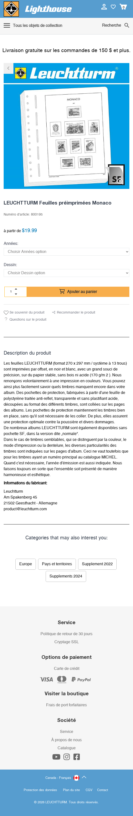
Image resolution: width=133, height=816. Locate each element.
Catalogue (67, 748)
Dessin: (10, 265)
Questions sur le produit (28, 319)
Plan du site (71, 790)
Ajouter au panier (78, 292)
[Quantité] (11, 291)
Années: (11, 244)
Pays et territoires (57, 564)
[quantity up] (16, 289)
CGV (89, 790)
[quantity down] (16, 294)
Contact (102, 790)
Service (66, 732)
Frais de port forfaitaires (66, 705)
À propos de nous (66, 740)
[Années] (66, 252)
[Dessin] (66, 273)
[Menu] (33, 26)
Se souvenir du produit (24, 313)
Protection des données (40, 790)
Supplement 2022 (97, 564)
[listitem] (66, 126)
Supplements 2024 (66, 576)
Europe (25, 564)
